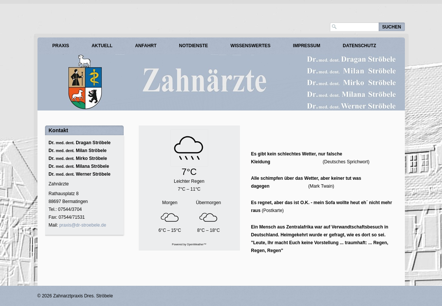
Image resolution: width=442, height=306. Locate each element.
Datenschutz (359, 45)
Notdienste (193, 45)
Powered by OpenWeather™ (189, 244)
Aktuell (101, 45)
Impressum (307, 45)
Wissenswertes (251, 45)
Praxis (60, 45)
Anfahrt (145, 45)
